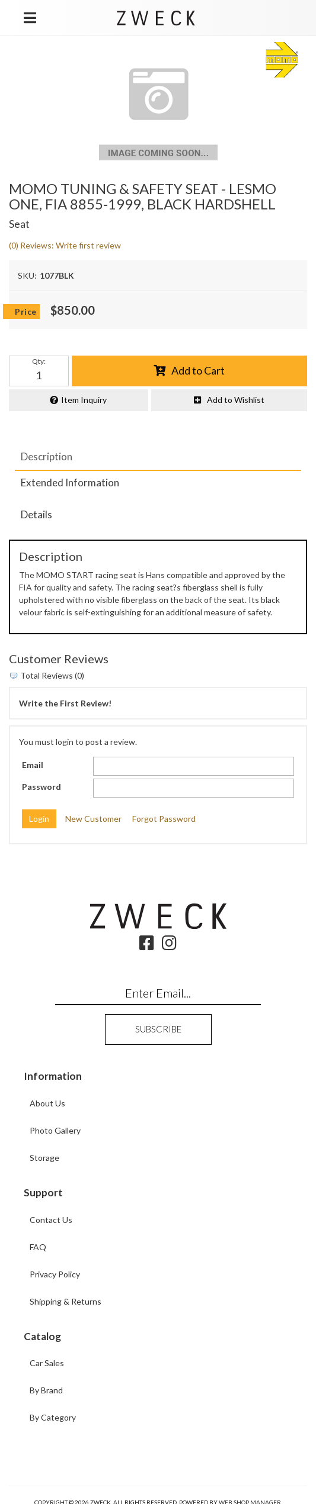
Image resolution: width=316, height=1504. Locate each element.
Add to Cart (198, 370)
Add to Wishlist (235, 400)
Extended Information (70, 482)
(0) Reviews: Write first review (65, 245)
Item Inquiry (84, 400)
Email (32, 765)
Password (41, 787)
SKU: (27, 275)
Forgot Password (164, 819)
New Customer (93, 819)
